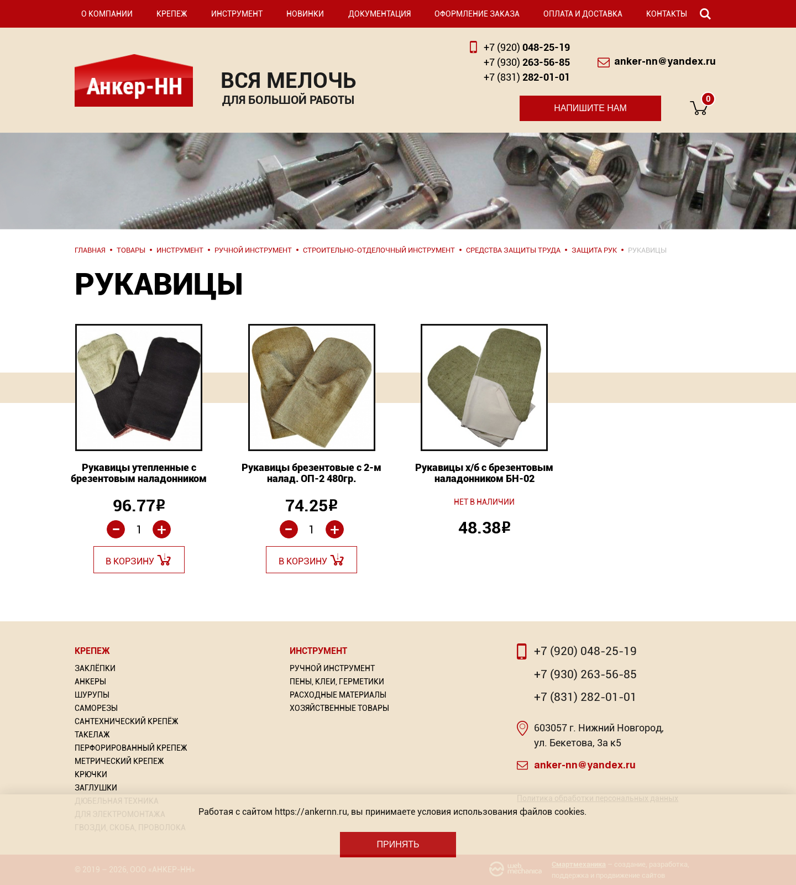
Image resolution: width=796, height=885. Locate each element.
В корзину (130, 561)
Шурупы (92, 694)
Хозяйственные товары (339, 708)
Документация (379, 13)
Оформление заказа (477, 13)
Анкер (134, 80)
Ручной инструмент (332, 668)
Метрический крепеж (119, 761)
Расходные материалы (338, 694)
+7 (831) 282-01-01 (585, 697)
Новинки (305, 13)
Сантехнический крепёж (127, 721)
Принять (397, 844)
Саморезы (96, 708)
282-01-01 (527, 77)
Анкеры (90, 681)
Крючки (91, 774)
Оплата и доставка (582, 13)
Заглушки (96, 787)
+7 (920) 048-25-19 (585, 651)
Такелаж (92, 734)
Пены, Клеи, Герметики (337, 681)
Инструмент (237, 13)
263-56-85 (527, 62)
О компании (107, 13)
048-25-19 (527, 47)
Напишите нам (590, 108)
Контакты (666, 13)
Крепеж (171, 13)
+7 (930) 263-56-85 (585, 674)
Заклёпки (95, 668)
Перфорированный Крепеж (131, 747)
